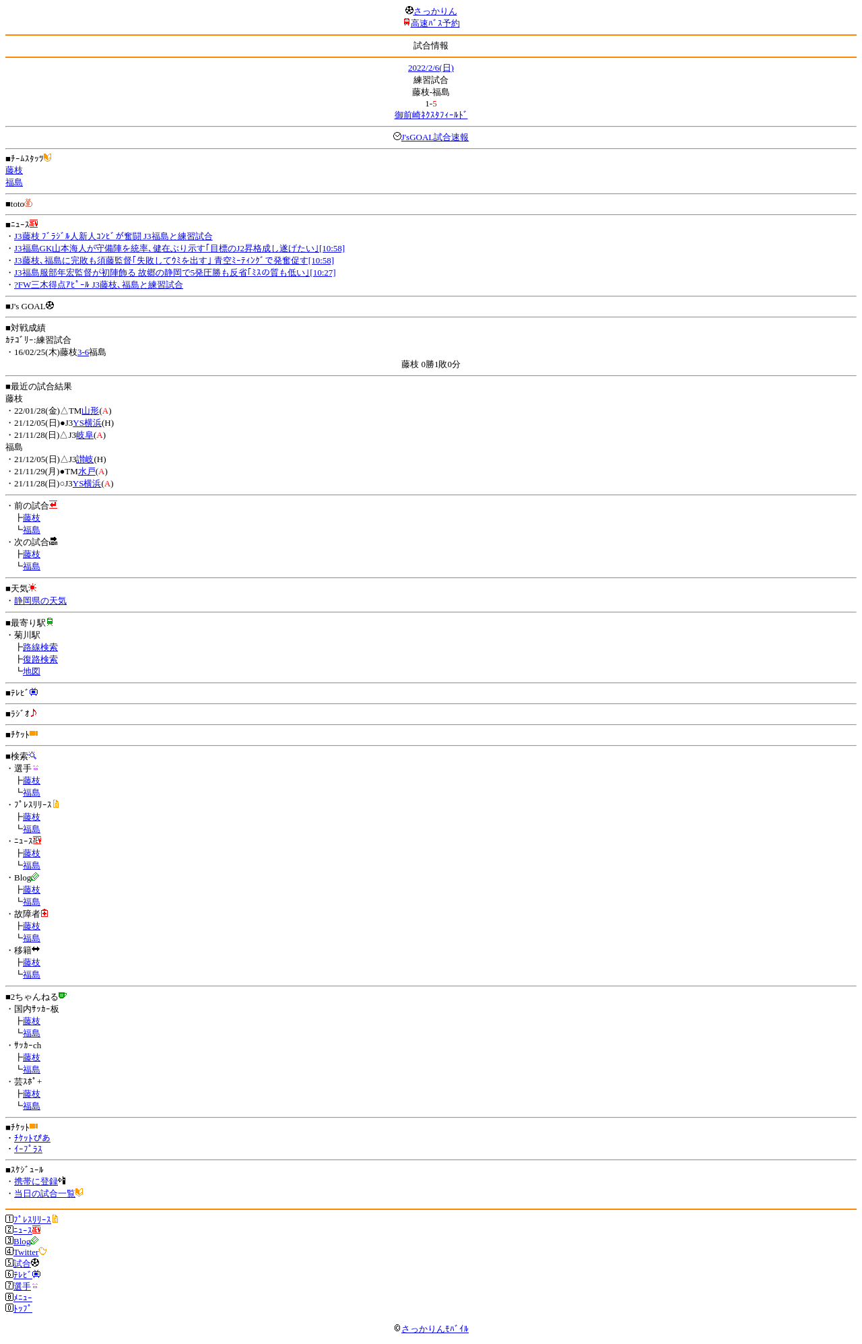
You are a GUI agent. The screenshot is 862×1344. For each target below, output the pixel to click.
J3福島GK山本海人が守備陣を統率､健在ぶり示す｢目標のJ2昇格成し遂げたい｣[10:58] (179, 248)
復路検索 (40, 659)
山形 (90, 411)
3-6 (83, 352)
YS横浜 (87, 423)
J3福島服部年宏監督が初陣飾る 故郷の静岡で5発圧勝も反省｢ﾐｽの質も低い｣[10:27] (175, 272)
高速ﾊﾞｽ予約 (435, 23)
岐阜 (85, 435)
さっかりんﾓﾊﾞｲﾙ (431, 1329)
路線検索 (40, 647)
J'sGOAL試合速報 (435, 137)
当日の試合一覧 (44, 1193)
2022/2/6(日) (431, 68)
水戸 (87, 471)
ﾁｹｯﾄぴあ (32, 1138)
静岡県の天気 (40, 601)
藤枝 (14, 170)
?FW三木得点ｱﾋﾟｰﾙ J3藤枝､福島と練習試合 (98, 285)
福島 (14, 182)
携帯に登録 (36, 1181)
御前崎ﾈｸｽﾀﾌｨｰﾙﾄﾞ (431, 115)
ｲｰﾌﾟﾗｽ (28, 1149)
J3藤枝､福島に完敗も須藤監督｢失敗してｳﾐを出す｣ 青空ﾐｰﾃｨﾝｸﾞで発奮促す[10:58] (174, 260)
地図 (31, 671)
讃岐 (85, 459)
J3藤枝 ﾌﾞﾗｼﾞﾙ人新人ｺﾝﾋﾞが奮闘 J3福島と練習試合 (113, 236)
